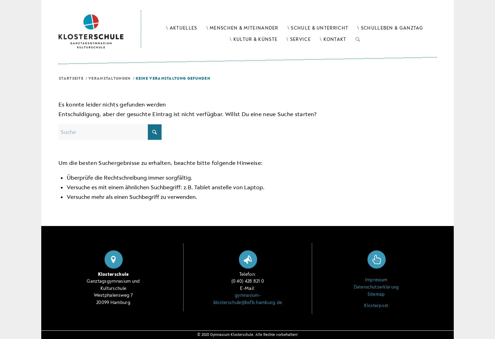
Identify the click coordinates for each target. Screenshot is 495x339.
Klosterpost (376, 305)
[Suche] (357, 38)
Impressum (376, 280)
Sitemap (376, 294)
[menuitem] (181, 28)
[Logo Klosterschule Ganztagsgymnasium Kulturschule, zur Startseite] (99, 24)
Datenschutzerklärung (376, 287)
